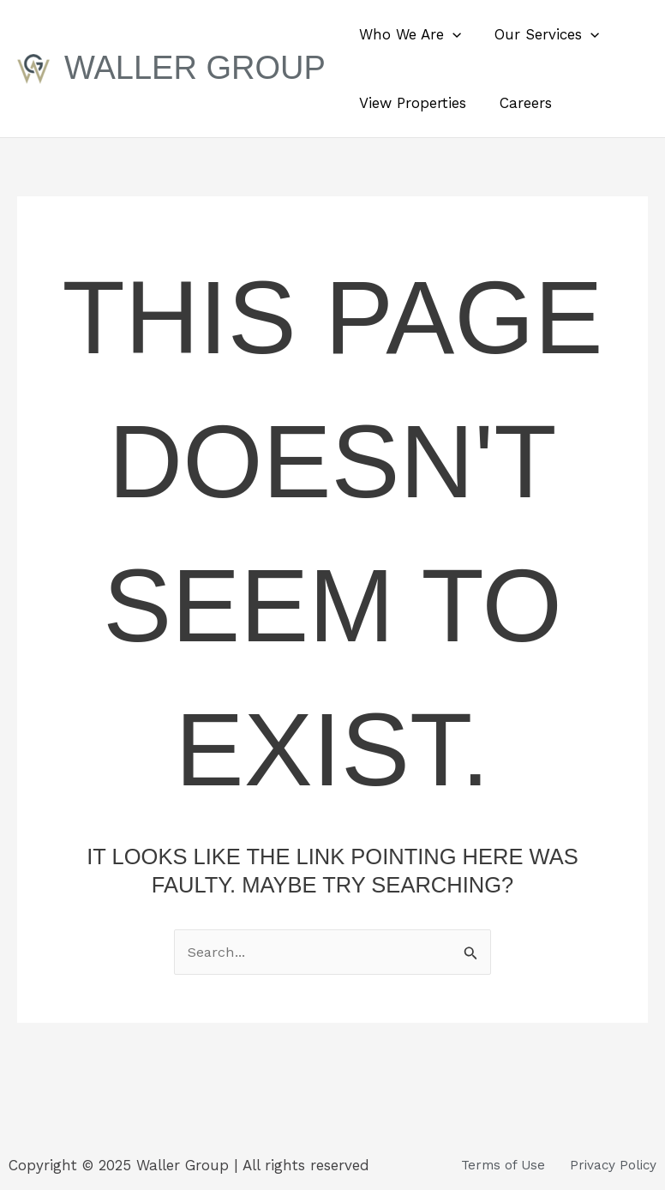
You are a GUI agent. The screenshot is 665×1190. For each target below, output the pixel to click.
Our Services (540, 34)
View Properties (410, 102)
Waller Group (195, 68)
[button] (450, 34)
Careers (520, 102)
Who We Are (408, 34)
